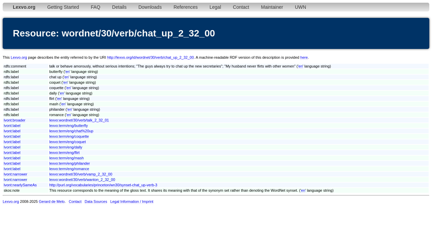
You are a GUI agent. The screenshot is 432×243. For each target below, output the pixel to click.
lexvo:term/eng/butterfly (68, 126)
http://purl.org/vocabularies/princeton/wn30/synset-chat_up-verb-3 (103, 185)
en (300, 66)
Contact (241, 7)
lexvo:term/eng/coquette (69, 136)
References (185, 7)
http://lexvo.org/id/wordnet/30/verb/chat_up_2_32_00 (150, 57)
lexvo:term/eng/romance (69, 169)
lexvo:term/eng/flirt (64, 153)
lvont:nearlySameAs (20, 185)
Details (119, 7)
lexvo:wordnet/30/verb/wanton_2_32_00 (82, 180)
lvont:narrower (15, 174)
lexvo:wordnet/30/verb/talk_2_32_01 (79, 120)
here (304, 57)
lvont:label (12, 126)
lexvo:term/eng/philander (69, 163)
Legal (215, 7)
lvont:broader (14, 120)
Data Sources (96, 201)
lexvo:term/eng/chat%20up (71, 131)
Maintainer (272, 7)
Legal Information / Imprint (132, 201)
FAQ (95, 7)
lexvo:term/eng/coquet (67, 142)
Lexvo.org (19, 57)
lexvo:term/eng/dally (65, 147)
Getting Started (63, 7)
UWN (300, 7)
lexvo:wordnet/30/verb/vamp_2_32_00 (80, 174)
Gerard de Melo (51, 201)
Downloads (150, 7)
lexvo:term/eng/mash (66, 158)
